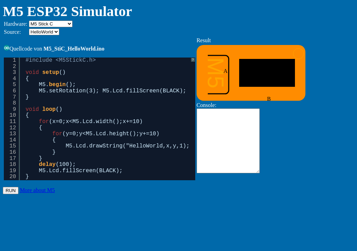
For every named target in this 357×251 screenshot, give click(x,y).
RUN (11, 192)
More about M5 (37, 192)
